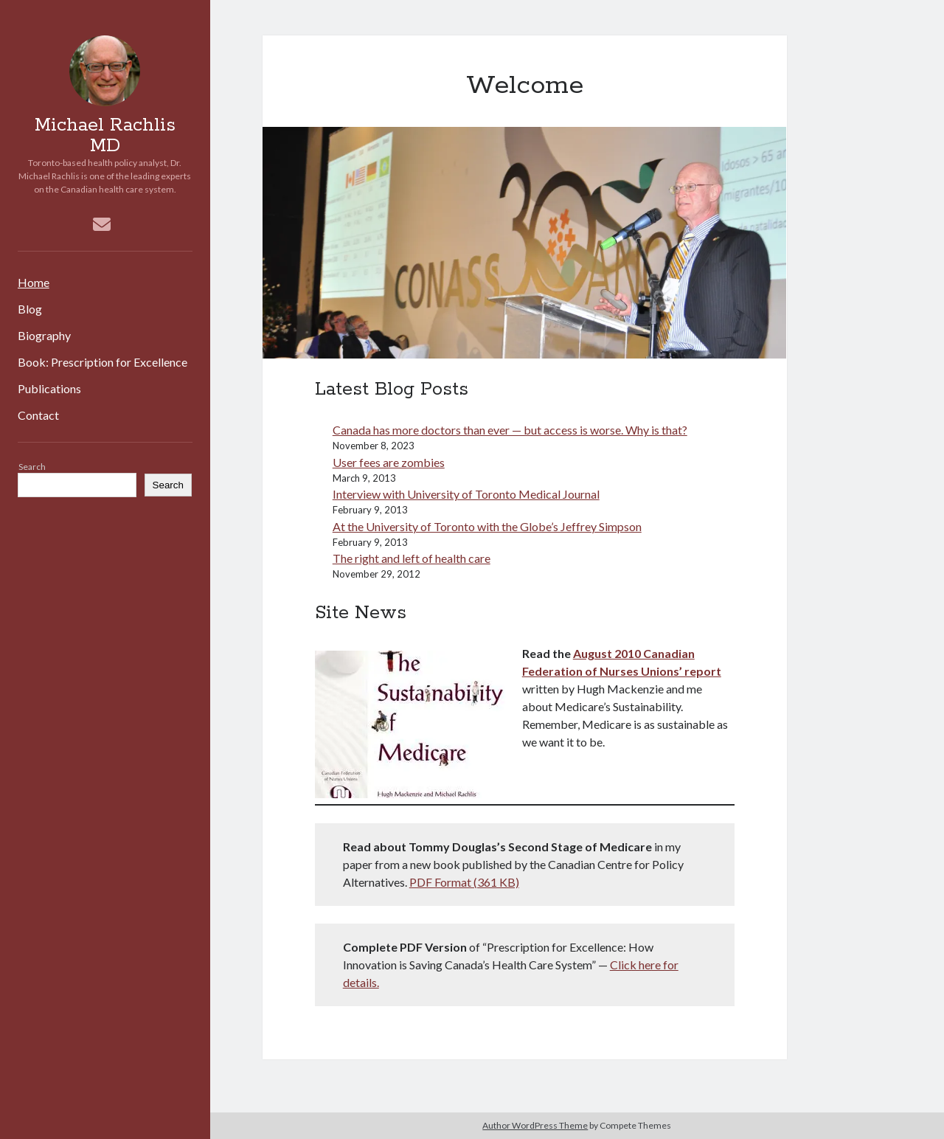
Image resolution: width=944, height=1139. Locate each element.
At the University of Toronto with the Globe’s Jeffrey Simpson (487, 526)
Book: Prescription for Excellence (102, 362)
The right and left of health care (411, 558)
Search (32, 466)
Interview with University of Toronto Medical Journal (466, 494)
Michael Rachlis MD (105, 136)
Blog (30, 309)
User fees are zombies (389, 462)
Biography (44, 335)
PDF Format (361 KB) (464, 882)
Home (33, 282)
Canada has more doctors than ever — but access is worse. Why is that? (510, 430)
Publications (49, 388)
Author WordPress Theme (535, 1125)
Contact (38, 415)
